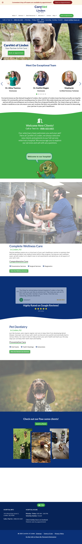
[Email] (39, 505)
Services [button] (21, 15)
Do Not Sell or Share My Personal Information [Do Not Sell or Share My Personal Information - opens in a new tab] (41, 537)
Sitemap (39, 533)
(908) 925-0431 (18, 20)
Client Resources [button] (30, 15)
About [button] (14, 15)
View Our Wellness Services (13, 271)
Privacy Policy (59, 533)
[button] (36, 94)
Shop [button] (54, 15)
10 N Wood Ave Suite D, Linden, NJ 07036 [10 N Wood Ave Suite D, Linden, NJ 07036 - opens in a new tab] (11, 514)
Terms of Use (48, 533)
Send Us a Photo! (41, 424)
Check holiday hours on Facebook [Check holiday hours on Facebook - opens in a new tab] (37, 520)
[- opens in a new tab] (43, 505)
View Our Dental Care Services (14, 351)
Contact (49, 15)
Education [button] (41, 15)
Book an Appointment (62, 2)
